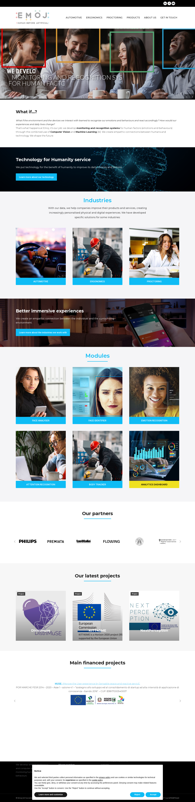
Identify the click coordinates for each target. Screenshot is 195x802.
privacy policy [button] (104, 777)
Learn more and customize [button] (51, 794)
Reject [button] (137, 794)
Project (21, 594)
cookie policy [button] (97, 780)
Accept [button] (153, 794)
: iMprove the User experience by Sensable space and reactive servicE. (97, 683)
